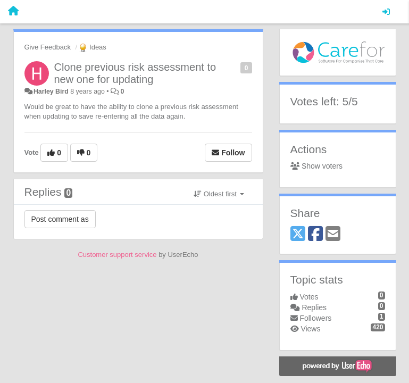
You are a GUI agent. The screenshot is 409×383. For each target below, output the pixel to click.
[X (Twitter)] (297, 234)
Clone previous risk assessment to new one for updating (135, 73)
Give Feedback (47, 47)
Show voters (316, 166)
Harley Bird (51, 91)
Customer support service (117, 255)
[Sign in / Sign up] (386, 12)
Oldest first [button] (219, 194)
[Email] (332, 234)
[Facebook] (315, 234)
